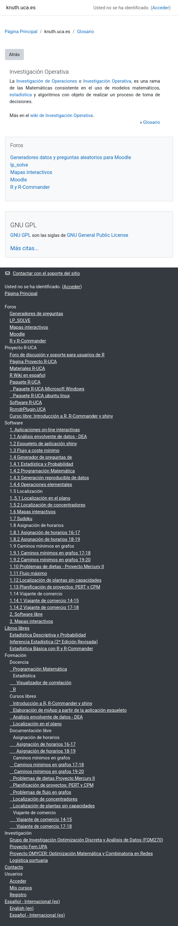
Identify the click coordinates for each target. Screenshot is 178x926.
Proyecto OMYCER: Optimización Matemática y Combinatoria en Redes (81, 853)
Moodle (18, 180)
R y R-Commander (30, 187)
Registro (18, 895)
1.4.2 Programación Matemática (42, 471)
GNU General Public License (97, 235)
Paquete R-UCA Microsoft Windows (47, 389)
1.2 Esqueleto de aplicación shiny (43, 443)
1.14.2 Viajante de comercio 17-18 (44, 607)
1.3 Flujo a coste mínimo (35, 450)
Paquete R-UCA (25, 382)
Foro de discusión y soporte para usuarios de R (57, 355)
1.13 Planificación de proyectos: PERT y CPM (55, 587)
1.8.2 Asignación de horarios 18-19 (45, 539)
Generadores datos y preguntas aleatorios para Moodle (70, 157)
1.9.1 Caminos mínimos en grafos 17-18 (50, 553)
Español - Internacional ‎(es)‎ (32, 901)
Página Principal (21, 31)
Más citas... (24, 248)
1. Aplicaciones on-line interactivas (45, 430)
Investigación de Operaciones (46, 81)
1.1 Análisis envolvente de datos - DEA (48, 436)
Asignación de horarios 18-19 (43, 751)
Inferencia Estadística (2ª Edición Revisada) (54, 642)
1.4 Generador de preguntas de (41, 457)
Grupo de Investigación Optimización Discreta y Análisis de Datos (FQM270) (86, 840)
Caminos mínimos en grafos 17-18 (47, 764)
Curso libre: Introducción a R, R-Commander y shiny (61, 416)
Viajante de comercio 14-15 (41, 819)
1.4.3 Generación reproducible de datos (49, 477)
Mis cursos (21, 888)
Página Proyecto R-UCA (33, 361)
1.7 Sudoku (21, 518)
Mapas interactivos (31, 172)
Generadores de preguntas (36, 313)
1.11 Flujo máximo (28, 573)
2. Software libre (26, 614)
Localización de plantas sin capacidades (52, 806)
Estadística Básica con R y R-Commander (51, 648)
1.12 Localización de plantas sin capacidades (55, 580)
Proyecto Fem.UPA (28, 847)
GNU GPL (20, 235)
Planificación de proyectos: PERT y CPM (52, 785)
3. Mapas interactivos (31, 621)
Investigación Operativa (107, 81)
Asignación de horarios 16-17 (43, 744)
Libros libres (17, 628)
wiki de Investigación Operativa (61, 115)
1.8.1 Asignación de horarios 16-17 (45, 532)
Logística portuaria (29, 860)
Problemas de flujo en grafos (40, 792)
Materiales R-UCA (27, 368)
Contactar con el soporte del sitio (42, 273)
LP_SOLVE (20, 320)
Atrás (14, 54)
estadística (21, 95)
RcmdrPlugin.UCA (28, 409)
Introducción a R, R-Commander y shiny (51, 703)
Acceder (160, 8)
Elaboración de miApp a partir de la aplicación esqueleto (68, 710)
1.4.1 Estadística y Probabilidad (41, 464)
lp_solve (19, 165)
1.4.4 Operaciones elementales (41, 484)
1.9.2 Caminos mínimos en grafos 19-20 (50, 560)
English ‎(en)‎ (21, 908)
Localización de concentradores (44, 799)
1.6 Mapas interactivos (33, 512)
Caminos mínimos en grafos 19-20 (47, 771)
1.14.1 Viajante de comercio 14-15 (44, 600)
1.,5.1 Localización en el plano (40, 498)
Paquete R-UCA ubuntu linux (40, 395)
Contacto (14, 867)
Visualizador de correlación (40, 682)
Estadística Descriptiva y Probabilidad (48, 635)
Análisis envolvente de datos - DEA (46, 717)
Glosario (85, 31)
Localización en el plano (36, 724)
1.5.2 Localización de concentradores (47, 505)
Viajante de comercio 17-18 (41, 826)
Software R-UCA (26, 402)
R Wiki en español (27, 375)
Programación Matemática (38, 669)
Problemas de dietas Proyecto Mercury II (52, 778)
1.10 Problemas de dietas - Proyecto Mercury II (57, 566)
